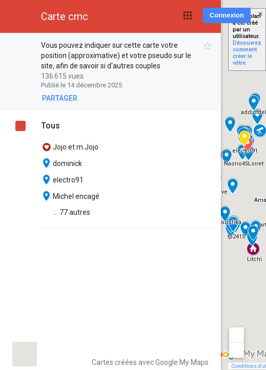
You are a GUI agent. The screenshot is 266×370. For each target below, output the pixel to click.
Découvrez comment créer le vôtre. (247, 53)
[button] (187, 15)
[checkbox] (208, 46)
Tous (50, 126)
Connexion (227, 15)
